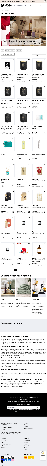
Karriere (26, 442)
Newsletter (26, 430)
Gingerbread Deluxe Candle (39, 179)
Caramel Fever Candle (23, 179)
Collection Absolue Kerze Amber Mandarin (23, 75)
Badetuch (39, 127)
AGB (16, 411)
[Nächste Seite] (29, 270)
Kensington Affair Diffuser (8, 206)
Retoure (26, 426)
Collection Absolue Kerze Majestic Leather (39, 75)
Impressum (3, 440)
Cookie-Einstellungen (6, 444)
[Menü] (45, 5)
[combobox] (21, 5)
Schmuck (18, 50)
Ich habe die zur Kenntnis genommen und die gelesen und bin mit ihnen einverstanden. (24, 410)
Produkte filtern (7, 54)
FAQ (25, 424)
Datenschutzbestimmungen (20, 409)
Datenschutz (4, 442)
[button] (2, 461)
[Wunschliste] (37, 5)
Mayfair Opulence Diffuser (23, 206)
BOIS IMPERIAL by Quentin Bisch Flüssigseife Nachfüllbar (39, 259)
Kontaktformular (4, 429)
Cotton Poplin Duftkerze (39, 232)
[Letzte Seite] (31, 270)
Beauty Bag (8, 153)
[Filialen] (35, 5)
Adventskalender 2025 (23, 258)
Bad (2, 50)
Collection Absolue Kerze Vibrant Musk (23, 128)
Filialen (25, 449)
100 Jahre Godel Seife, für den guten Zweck (8, 75)
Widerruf (3, 447)
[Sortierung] (39, 56)
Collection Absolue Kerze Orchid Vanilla (39, 102)
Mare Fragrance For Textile (39, 153)
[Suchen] (30, 5)
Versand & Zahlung (28, 428)
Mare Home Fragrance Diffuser (8, 180)
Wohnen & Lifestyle (9, 50)
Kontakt (26, 423)
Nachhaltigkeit (27, 445)
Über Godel (27, 440)
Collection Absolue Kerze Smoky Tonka (8, 128)
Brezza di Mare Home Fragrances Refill (23, 154)
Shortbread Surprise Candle (39, 206)
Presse (25, 444)
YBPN (25, 447)
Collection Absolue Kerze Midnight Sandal (8, 102)
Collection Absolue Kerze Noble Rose (23, 102)
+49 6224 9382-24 (6, 427)
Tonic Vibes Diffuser (8, 232)
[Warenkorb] (42, 5)
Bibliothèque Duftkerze (23, 232)
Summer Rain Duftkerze (8, 258)
